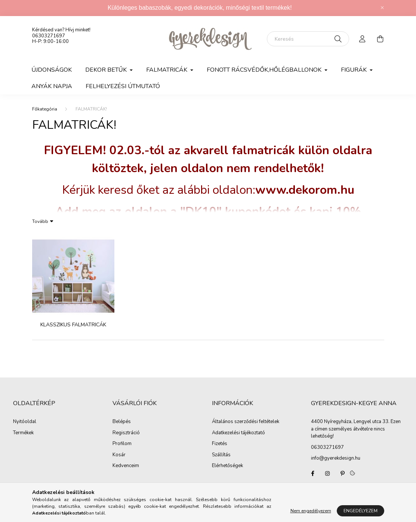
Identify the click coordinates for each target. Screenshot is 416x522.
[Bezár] (382, 7)
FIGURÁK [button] (354, 70)
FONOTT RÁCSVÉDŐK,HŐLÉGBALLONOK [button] (265, 70)
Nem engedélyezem (310, 511)
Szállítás (221, 455)
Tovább (40, 221)
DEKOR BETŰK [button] (106, 70)
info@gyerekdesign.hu (335, 458)
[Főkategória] (44, 109)
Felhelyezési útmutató (123, 86)
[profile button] (362, 38)
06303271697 (48, 35)
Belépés (122, 422)
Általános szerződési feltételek (245, 422)
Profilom (122, 444)
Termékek (23, 433)
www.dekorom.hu (304, 190)
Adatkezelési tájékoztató (238, 433)
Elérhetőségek (227, 466)
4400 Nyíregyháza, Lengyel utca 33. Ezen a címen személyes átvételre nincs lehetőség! (356, 428)
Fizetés (219, 444)
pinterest (342, 473)
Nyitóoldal (24, 422)
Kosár (119, 455)
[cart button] (380, 38)
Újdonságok (51, 70)
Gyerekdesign (312, 473)
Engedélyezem (360, 511)
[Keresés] (308, 38)
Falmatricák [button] (167, 70)
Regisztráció (126, 433)
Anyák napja (51, 86)
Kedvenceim (126, 466)
